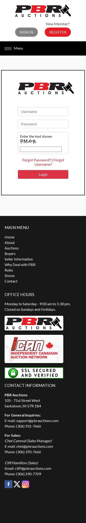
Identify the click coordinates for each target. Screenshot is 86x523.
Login (43, 174)
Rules (9, 270)
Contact (11, 281)
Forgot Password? (36, 160)
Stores (10, 275)
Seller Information (19, 259)
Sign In (26, 32)
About (10, 242)
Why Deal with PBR (20, 264)
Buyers (10, 253)
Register (57, 32)
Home (9, 237)
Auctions (12, 248)
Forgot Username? (49, 162)
